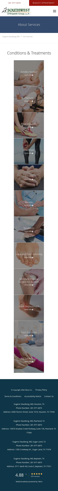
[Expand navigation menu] (54, 11)
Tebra (40, 481)
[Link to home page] (21, 11)
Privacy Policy (41, 390)
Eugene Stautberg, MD (11, 36)
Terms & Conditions (12, 396)
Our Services (28, 36)
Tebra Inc (28, 390)
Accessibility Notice (32, 396)
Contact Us (49, 396)
